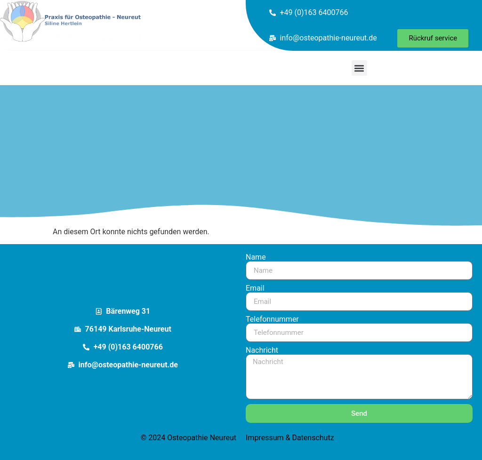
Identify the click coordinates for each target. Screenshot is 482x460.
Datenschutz (313, 437)
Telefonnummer (272, 319)
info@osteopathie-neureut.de (328, 37)
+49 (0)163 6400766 (314, 12)
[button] (359, 68)
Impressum (265, 437)
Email (255, 288)
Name (256, 257)
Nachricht (262, 350)
